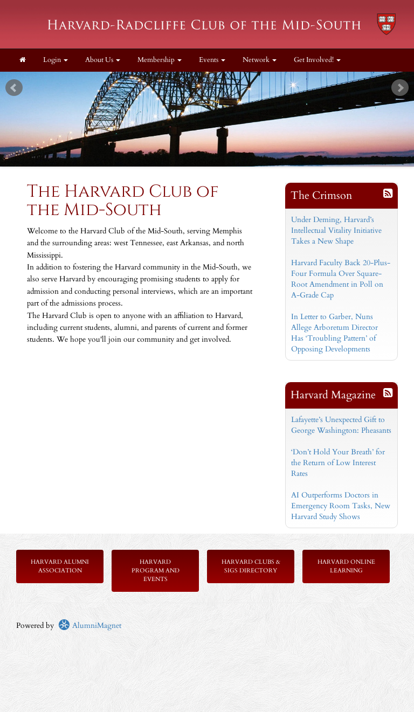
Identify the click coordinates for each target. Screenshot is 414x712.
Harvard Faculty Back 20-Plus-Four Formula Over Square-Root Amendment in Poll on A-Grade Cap (340, 279)
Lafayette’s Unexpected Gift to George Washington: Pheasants (341, 425)
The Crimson (321, 195)
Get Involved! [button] (317, 60)
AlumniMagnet (89, 625)
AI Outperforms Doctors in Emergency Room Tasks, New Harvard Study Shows (340, 506)
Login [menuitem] (55, 60)
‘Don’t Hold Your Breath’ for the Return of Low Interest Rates (338, 463)
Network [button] (260, 60)
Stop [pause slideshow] (211, 80)
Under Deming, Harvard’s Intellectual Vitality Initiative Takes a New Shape (336, 230)
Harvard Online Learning (346, 566)
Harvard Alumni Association (60, 566)
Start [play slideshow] (203, 80)
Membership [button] (159, 60)
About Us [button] (102, 60)
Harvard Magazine (333, 395)
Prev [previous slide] (14, 87)
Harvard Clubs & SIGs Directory (251, 566)
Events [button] (212, 60)
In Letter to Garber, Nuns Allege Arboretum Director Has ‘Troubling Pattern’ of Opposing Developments (334, 333)
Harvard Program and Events (156, 570)
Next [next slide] (400, 87)
